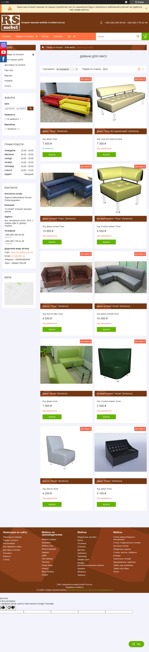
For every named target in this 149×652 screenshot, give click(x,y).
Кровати (81, 568)
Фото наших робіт (14, 59)
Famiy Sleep (47, 565)
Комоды (117, 555)
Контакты (7, 553)
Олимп (45, 575)
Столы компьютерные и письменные (124, 538)
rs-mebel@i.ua (18, 256)
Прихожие (82, 556)
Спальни (81, 546)
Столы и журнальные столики (126, 542)
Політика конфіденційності (101, 590)
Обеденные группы (122, 549)
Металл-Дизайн (49, 549)
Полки (116, 572)
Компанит (46, 542)
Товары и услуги (10, 540)
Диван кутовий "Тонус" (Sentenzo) (59, 218)
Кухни (80, 540)
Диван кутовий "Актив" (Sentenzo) (113, 306)
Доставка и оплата (11, 550)
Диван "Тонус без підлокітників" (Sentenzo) (118, 131)
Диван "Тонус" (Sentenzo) (55, 131)
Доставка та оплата (15, 65)
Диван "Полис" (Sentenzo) (109, 481)
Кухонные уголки (121, 546)
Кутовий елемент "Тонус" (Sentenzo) (114, 218)
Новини (8, 80)
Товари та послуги (24, 36)
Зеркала (81, 575)
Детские (81, 550)
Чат (136, 644)
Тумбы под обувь (121, 568)
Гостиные (82, 543)
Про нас (45, 36)
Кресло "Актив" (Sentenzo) (55, 481)
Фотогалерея (9, 543)
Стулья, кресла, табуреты (125, 552)
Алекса (45, 568)
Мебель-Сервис (49, 539)
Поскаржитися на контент (78, 590)
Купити (52, 154)
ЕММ (44, 555)
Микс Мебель (48, 572)
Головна (6, 36)
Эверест (45, 552)
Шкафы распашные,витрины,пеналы (91, 564)
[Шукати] (138, 36)
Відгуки (8, 75)
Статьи (6, 559)
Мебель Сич (47, 546)
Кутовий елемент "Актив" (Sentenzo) (115, 393)
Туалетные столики (122, 559)
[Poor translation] (11, 607)
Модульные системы (87, 537)
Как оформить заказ (12, 546)
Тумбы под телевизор (123, 565)
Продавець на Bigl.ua (74, 587)
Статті (8, 86)
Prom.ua (88, 584)
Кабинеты (82, 553)
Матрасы (82, 572)
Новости (7, 556)
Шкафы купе (83, 559)
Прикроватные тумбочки (124, 562)
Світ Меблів (47, 559)
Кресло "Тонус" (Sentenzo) (55, 306)
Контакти (58, 36)
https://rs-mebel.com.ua (22, 252)
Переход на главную (12, 537)
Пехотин (45, 562)
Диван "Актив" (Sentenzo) (55, 393)
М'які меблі (70, 47)
